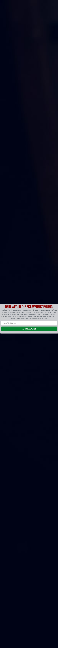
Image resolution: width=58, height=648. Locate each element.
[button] (29, 318)
